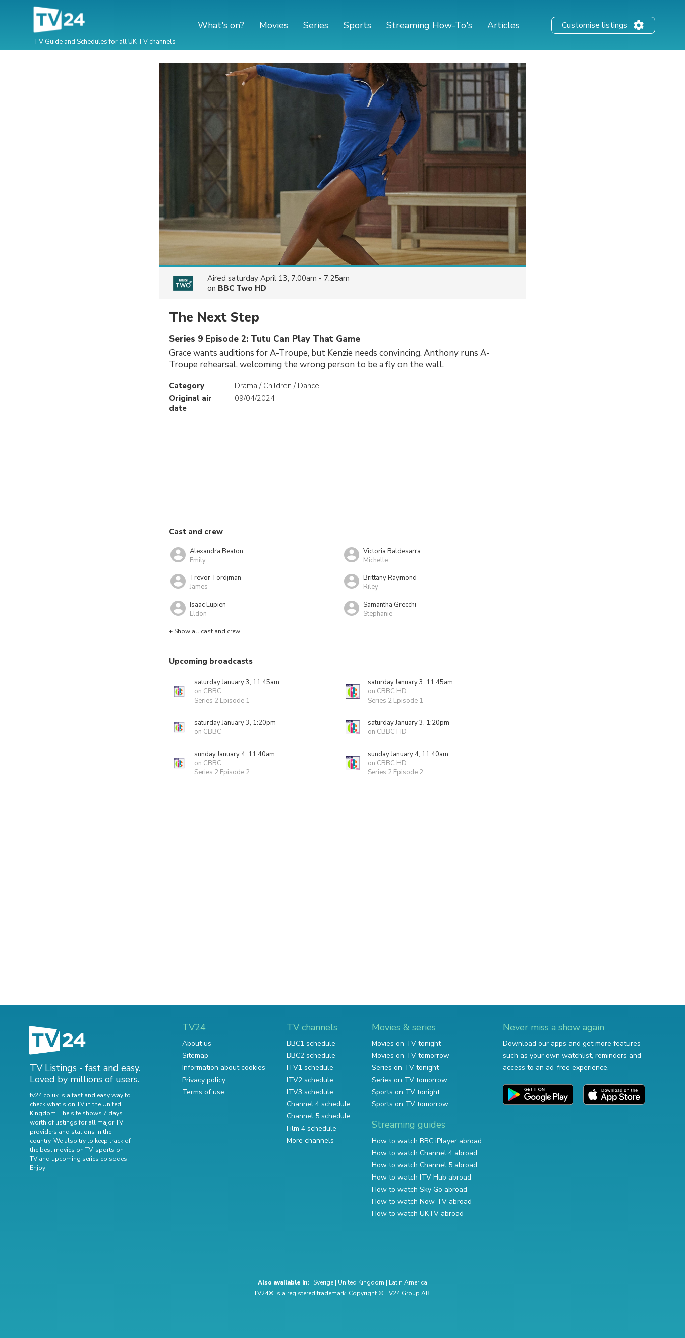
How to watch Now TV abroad (422, 1201)
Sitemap (195, 1055)
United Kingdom (361, 1282)
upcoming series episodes (89, 1159)
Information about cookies (223, 1068)
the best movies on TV (61, 1150)
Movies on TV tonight (406, 1043)
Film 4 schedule (311, 1128)
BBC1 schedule (311, 1043)
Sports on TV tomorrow (410, 1104)
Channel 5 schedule (319, 1116)
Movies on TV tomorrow (410, 1055)
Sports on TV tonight (406, 1092)
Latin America (408, 1282)
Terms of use (203, 1092)
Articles (503, 25)
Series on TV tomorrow (409, 1080)
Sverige (323, 1282)
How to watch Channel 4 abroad (424, 1153)
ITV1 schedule (310, 1068)
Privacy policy (203, 1080)
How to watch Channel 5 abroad (424, 1165)
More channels (310, 1140)
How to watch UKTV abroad (418, 1213)
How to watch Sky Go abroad (419, 1189)
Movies (273, 25)
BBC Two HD (242, 288)
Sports (357, 25)
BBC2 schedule (311, 1055)
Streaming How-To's (429, 25)
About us (196, 1043)
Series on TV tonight (405, 1068)
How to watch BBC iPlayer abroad (427, 1141)
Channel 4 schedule (319, 1104)
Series (315, 25)
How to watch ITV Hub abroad (421, 1177)
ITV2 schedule (310, 1080)
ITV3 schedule (310, 1092)
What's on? (221, 25)
